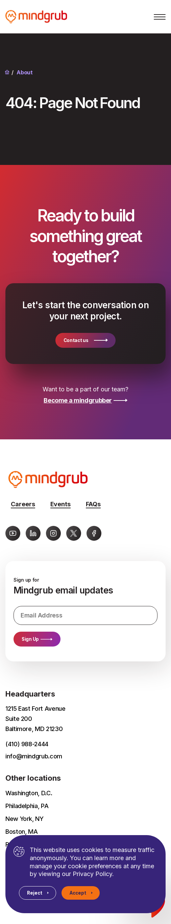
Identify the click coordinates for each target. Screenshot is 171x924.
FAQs (93, 504)
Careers (23, 504)
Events (60, 504)
